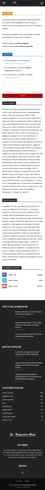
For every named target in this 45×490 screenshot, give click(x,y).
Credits (26, 481)
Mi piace (40, 275)
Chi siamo (19, 481)
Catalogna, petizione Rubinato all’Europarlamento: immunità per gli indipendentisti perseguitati (28, 376)
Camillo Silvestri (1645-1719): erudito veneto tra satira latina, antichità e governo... (28, 325)
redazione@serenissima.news (16, 64)
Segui (41, 280)
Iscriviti (40, 286)
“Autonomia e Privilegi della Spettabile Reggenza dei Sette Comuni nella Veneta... (28, 365)
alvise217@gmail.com (13, 78)
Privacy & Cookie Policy (22, 487)
